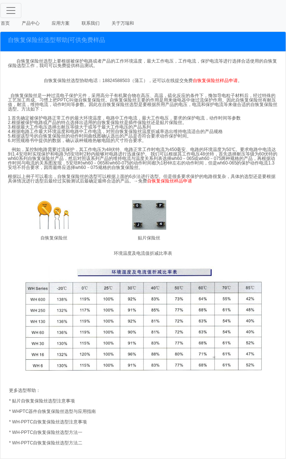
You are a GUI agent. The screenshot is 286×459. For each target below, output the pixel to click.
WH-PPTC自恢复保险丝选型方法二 (46, 443)
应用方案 (61, 23)
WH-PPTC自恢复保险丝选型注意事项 (49, 422)
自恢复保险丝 (53, 238)
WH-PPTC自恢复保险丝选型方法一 (47, 432)
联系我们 (91, 23)
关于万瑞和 (123, 23)
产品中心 (31, 23)
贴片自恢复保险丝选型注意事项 (43, 401)
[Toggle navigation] (10, 10)
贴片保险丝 (149, 238)
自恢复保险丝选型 (62, 80)
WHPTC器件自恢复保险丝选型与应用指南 (54, 411)
